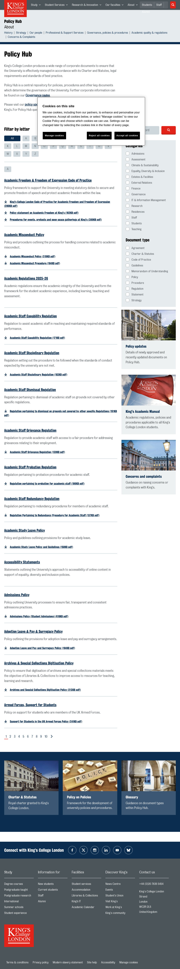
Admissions (135, 153)
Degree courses (19, 885)
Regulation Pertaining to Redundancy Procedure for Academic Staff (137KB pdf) (54, 515)
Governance (136, 194)
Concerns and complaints (144, 476)
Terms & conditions (17, 962)
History (8, 33)
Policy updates (136, 346)
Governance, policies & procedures (107, 33)
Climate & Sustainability (142, 165)
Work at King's (120, 908)
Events (120, 890)
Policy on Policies (79, 797)
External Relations (139, 182)
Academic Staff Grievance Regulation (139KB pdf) (37, 452)
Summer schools (19, 908)
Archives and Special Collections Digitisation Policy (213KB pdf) (45, 690)
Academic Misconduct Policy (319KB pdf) (32, 256)
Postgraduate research (19, 896)
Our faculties (115, 6)
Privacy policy (41, 962)
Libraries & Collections (86, 896)
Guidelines (134, 265)
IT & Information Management (146, 200)
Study (37, 6)
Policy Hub (13, 21)
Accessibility (108, 962)
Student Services (57, 6)
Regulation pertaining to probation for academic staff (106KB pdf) (47, 484)
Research (134, 206)
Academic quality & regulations (149, 33)
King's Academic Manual (143, 411)
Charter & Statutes (140, 254)
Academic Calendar (86, 908)
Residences (135, 211)
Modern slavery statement (68, 962)
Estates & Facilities (139, 177)
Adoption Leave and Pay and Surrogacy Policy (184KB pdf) (42, 648)
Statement (134, 294)
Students (147, 5)
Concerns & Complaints (21, 37)
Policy (132, 277)
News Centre (120, 885)
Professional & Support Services (64, 33)
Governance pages (37, 95)
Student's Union (120, 896)
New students (53, 885)
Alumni (53, 902)
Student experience (19, 914)
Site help (92, 962)
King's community (120, 914)
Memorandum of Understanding (147, 271)
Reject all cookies (99, 135)
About (134, 6)
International (19, 902)
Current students (53, 890)
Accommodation (86, 890)
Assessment (135, 159)
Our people (36, 33)
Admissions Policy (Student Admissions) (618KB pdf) (39, 616)
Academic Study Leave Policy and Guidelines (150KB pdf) (41, 547)
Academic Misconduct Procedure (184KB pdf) (35, 263)
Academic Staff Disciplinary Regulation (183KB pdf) (38, 375)
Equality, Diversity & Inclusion (145, 171)
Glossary (132, 797)
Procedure (135, 283)
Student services (86, 885)
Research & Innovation (87, 6)
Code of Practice (138, 259)
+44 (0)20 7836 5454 (151, 884)
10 (46, 736)
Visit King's (120, 902)
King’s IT (86, 902)
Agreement (135, 248)
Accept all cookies (127, 135)
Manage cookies (128, 962)
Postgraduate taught (19, 890)
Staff (159, 5)
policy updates (34, 104)
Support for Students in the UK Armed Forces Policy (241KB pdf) (46, 721)
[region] (91, 121)
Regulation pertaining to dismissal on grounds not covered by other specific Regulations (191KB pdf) (60, 413)
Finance (133, 188)
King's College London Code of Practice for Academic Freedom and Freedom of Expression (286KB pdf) (57, 204)
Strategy (21, 33)
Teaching (134, 229)
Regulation (134, 288)
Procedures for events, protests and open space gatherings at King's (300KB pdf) (56, 220)
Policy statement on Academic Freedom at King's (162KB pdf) (44, 213)
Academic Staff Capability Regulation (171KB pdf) (37, 338)
